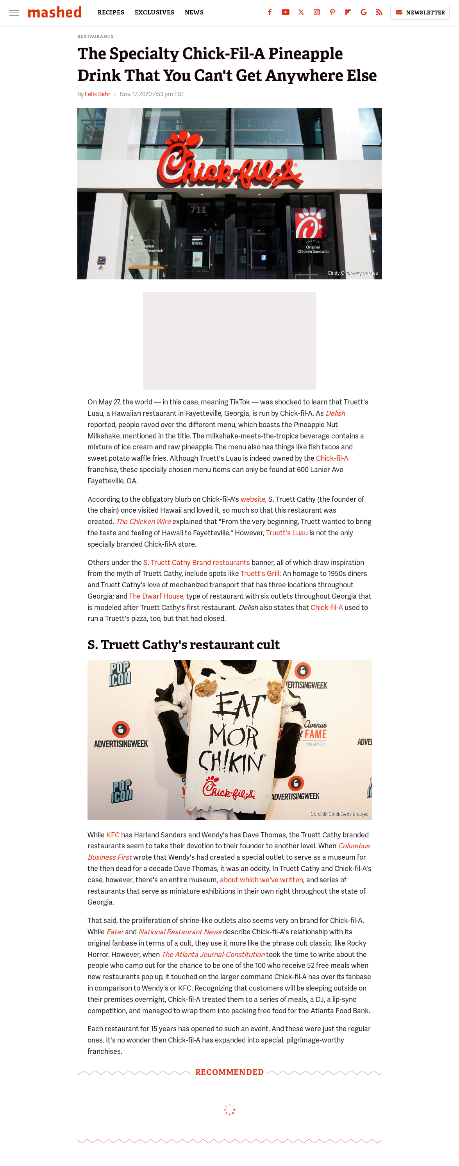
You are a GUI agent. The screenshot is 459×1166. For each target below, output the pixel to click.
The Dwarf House (156, 596)
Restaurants (95, 36)
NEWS (194, 12)
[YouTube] (285, 13)
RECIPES (111, 12)
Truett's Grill (260, 573)
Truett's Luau (287, 532)
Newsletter (420, 12)
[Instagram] (316, 13)
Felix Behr (97, 94)
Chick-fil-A (332, 458)
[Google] (363, 13)
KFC (113, 834)
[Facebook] (270, 13)
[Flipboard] (348, 13)
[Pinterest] (332, 13)
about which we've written (261, 879)
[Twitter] (301, 13)
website (253, 499)
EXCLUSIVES (155, 12)
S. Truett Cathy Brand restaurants (196, 562)
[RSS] (379, 13)
